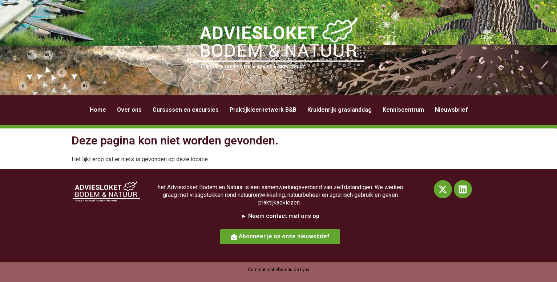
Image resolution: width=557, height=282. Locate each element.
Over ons (129, 109)
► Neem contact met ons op (280, 216)
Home (98, 109)
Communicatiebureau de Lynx (278, 269)
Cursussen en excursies (186, 109)
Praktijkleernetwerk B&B (263, 109)
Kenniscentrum (403, 109)
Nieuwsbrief (451, 109)
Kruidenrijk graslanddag (339, 109)
